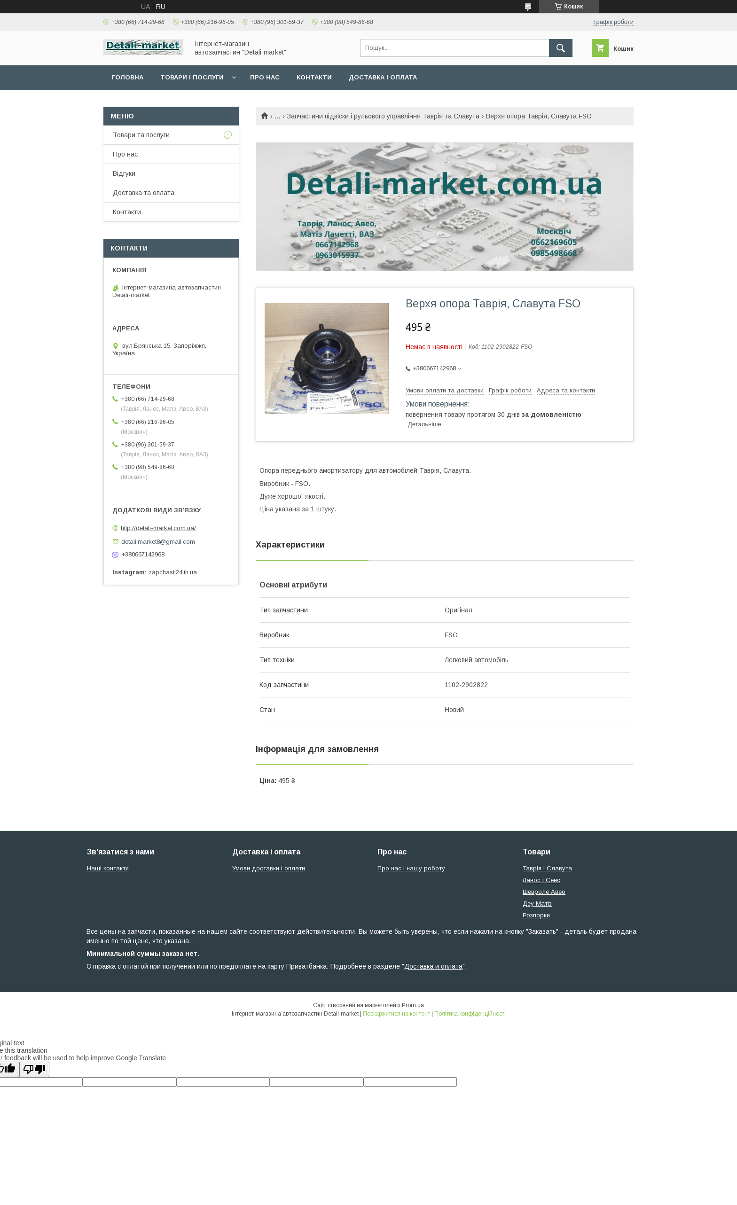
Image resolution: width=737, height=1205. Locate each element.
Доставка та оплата (143, 192)
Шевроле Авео (544, 891)
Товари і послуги (192, 77)
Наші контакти (108, 868)
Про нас (265, 77)
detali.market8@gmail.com (158, 541)
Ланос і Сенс (541, 880)
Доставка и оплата (433, 966)
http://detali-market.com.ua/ (158, 528)
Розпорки (536, 915)
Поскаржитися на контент (396, 1013)
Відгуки (124, 173)
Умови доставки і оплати (268, 868)
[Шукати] (560, 48)
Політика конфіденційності (470, 1013)
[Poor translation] (34, 1069)
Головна (127, 77)
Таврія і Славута (547, 868)
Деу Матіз (537, 903)
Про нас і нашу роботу (411, 868)
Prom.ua (413, 1005)
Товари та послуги (141, 135)
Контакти (314, 77)
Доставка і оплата (383, 77)
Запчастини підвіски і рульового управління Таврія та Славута (383, 116)
